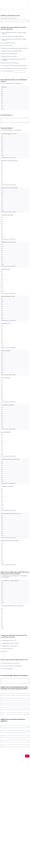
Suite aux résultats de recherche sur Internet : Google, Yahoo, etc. (14, 33)
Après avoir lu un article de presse (9, 56)
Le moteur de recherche (7, 648)
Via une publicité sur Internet (8, 42)
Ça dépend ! (4, 651)
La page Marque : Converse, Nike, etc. (10, 645)
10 (3, 109)
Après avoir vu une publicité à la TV (10, 53)
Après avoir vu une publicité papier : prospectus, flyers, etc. (15, 48)
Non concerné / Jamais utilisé (9, 157)
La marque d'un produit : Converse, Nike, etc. (12, 665)
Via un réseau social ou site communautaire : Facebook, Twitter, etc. (14, 40)
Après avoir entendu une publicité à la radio (11, 50)
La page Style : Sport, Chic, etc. (9, 640)
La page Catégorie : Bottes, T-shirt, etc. (10, 643)
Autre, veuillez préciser (7, 70)
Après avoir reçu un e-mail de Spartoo (10, 62)
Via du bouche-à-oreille (7, 45)
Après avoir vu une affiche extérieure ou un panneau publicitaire (13, 59)
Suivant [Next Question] (27, 756)
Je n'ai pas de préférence (7, 668)
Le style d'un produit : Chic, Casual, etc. (11, 663)
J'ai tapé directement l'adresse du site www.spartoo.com (15, 65)
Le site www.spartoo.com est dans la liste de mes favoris (14, 68)
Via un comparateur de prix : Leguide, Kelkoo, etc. (13, 36)
